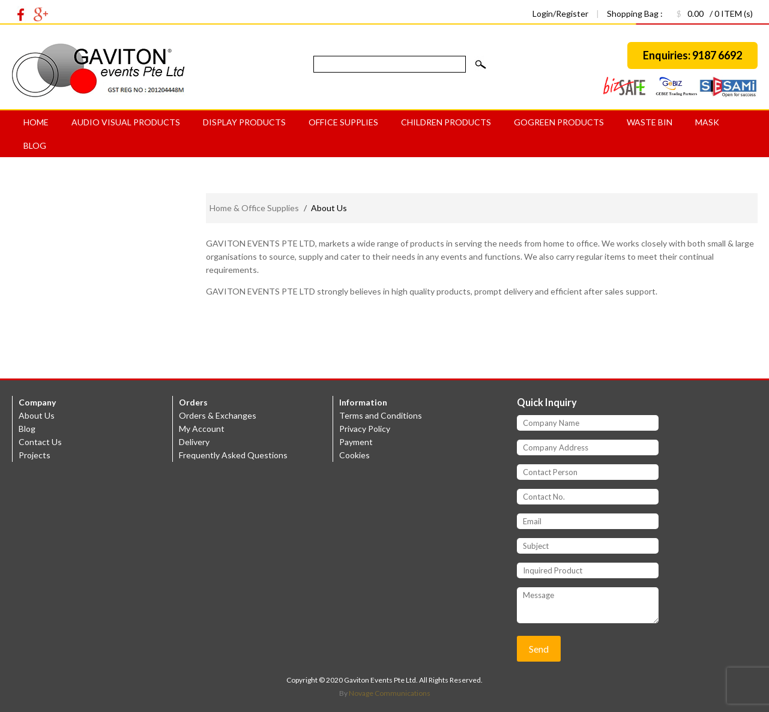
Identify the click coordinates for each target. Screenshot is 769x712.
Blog (34, 145)
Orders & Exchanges (217, 415)
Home (36, 122)
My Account (202, 428)
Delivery (194, 442)
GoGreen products (559, 122)
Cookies (354, 455)
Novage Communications (389, 693)
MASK (707, 122)
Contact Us (40, 442)
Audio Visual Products (125, 122)
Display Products (244, 122)
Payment (356, 442)
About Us (37, 415)
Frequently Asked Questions (233, 455)
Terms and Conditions (380, 415)
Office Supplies (343, 122)
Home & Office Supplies (254, 208)
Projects (34, 455)
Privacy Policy (364, 428)
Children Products (446, 122)
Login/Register (561, 13)
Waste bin (649, 122)
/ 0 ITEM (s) (709, 13)
